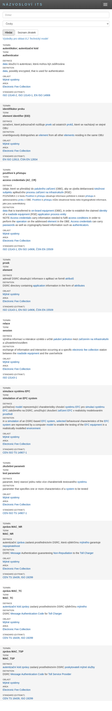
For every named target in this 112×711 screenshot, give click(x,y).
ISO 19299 (27, 577)
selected (61, 421)
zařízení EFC (65, 410)
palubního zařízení (45, 188)
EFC (77, 406)
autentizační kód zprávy (16, 606)
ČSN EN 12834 (29, 159)
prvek (48, 124)
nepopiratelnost (11, 546)
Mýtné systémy (11, 79)
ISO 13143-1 (25, 95)
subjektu (7, 192)
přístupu (41, 196)
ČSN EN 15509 (44, 249)
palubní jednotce (62, 339)
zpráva (20, 542)
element (43, 135)
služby (91, 667)
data (5, 64)
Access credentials (20, 217)
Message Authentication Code (27, 613)
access (72, 217)
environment (33, 428)
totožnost (99, 188)
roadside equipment (19, 214)
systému (70, 406)
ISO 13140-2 (10, 95)
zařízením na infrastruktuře (94, 339)
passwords (9, 225)
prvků (70, 124)
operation (21, 221)
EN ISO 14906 (42, 95)
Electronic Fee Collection (17, 86)
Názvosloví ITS (23, 4)
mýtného (84, 542)
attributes (79, 285)
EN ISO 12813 (11, 159)
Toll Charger (86, 553)
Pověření (30, 196)
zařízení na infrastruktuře (50, 192)
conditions (82, 217)
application (39, 285)
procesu (30, 192)
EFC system (48, 421)
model (18, 406)
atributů (69, 278)
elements (69, 135)
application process (49, 214)
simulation (13, 421)
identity (103, 210)
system (70, 488)
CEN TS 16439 (11, 577)
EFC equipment (93, 424)
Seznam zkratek (27, 32)
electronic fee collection (85, 349)
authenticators (80, 225)
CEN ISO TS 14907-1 (15, 452)
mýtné (83, 667)
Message (16, 553)
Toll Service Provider (59, 674)
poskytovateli (72, 667)
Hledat (8, 32)
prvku (21, 200)
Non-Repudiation (62, 553)
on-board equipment (42, 210)
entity (63, 214)
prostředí (8, 414)
